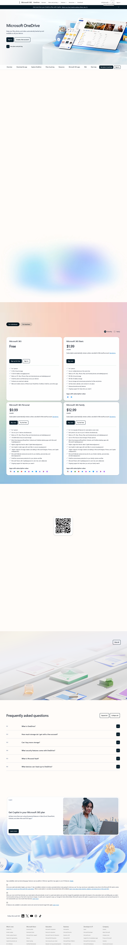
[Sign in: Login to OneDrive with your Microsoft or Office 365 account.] (117, 67)
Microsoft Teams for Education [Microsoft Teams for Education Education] (52, 935)
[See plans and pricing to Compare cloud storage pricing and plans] (14, 46)
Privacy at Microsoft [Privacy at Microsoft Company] (107, 938)
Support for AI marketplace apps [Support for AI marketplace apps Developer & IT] (91, 938)
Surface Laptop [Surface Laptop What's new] (9, 932)
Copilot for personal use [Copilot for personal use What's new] (11, 941)
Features (63, 2)
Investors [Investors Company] (105, 941)
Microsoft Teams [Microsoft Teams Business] (67, 944)
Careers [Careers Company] (104, 929)
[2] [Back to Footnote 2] (7, 892)
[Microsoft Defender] (36, 471)
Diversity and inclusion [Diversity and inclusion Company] (108, 944)
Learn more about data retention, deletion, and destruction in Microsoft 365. (89, 889)
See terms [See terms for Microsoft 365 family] (112, 417)
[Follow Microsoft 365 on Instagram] (35, 916)
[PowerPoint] (21, 471)
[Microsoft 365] (26, 2)
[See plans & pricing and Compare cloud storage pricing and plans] (106, 67)
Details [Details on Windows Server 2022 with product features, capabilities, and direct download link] (71, 881)
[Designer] (43, 471)
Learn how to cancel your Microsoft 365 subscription (20, 889)
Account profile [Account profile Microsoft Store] (29, 929)
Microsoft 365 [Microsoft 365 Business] (67, 938)
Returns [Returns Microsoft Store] (28, 938)
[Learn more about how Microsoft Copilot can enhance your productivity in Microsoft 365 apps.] (14, 831)
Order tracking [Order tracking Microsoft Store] (29, 941)
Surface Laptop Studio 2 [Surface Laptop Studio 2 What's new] (11, 935)
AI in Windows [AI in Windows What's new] (9, 944)
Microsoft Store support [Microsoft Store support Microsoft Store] (31, 935)
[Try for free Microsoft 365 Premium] (23, 423)
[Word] (14, 471)
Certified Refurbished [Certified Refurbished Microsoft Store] (31, 944)
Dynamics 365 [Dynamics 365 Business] (67, 935)
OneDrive (36, 2)
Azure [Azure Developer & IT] (85, 929)
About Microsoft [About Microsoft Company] (106, 932)
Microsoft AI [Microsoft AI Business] (66, 929)
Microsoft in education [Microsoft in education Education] (50, 929)
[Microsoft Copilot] (10, 471)
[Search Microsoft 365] (112, 2)
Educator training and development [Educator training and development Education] (53, 944)
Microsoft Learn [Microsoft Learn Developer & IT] (87, 935)
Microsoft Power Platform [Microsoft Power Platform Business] (69, 941)
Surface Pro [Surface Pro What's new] (8, 929)
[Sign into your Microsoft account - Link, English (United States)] (26, 361)
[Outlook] (67, 397)
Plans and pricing (52, 2)
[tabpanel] (63, 402)
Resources (71, 2)
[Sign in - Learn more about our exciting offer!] (15, 361)
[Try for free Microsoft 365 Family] (81, 423)
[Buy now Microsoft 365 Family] (70, 423)
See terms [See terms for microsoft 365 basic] (112, 353)
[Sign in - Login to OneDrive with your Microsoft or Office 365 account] (10, 39)
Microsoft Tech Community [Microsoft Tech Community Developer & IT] (89, 941)
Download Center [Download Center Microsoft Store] (30, 932)
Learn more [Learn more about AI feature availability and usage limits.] (56, 905)
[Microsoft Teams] (39, 471)
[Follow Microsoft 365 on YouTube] (31, 916)
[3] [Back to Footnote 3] (7, 902)
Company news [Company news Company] (106, 935)
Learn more (35, 899)
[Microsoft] (12, 2)
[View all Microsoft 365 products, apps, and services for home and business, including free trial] (117, 642)
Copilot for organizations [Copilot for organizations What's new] (11, 938)
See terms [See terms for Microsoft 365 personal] (55, 417)
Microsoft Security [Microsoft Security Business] (68, 932)
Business (44, 2)
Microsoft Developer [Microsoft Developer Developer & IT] (88, 932)
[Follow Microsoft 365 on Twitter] (27, 916)
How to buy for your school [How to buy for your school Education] (51, 941)
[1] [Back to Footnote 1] (7, 884)
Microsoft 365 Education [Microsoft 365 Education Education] (51, 938)
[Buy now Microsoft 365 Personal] (13, 423)
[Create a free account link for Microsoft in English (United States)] (22, 39)
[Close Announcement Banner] (118, 7)
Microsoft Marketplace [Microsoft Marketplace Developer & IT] (89, 944)
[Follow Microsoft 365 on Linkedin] (22, 916)
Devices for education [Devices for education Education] (50, 932)
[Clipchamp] (47, 471)
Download (80, 2)
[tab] (13, 324)
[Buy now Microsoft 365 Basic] (70, 361)
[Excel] (18, 471)
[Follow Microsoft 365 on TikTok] (40, 916)
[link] (9, 67)
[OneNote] (28, 471)
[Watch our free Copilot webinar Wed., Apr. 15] (75, 7)
